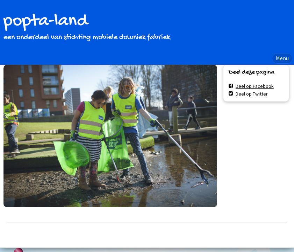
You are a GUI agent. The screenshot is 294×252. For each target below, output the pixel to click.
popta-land (45, 21)
